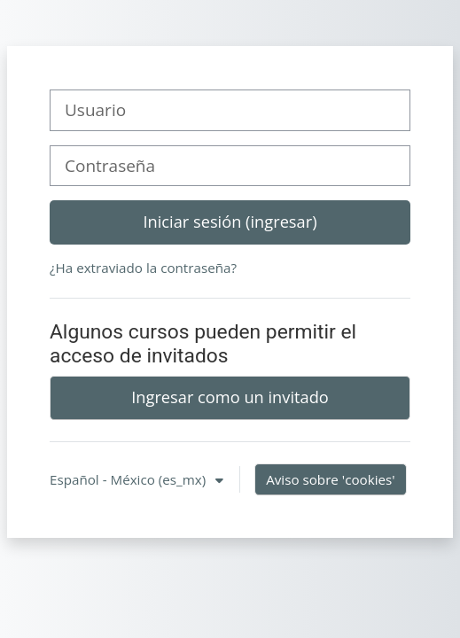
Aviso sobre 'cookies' (330, 479)
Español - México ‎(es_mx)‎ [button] (129, 479)
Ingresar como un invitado (230, 397)
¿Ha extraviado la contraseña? (143, 267)
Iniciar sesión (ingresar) (229, 221)
